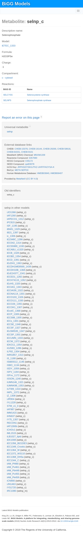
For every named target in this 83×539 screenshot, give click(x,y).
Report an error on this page (21, 117)
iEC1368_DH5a (15, 457)
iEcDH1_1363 (14, 263)
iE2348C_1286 (15, 239)
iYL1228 (11, 402)
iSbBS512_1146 (16, 361)
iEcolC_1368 (14, 310)
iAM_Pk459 (13, 477)
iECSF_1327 (14, 327)
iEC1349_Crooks (16, 446)
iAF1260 (11, 215)
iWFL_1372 (13, 392)
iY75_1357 (13, 419)
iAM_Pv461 (13, 467)
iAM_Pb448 (13, 470)
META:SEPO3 (21, 170)
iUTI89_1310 (14, 389)
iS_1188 (11, 358)
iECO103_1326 (15, 297)
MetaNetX (21, 179)
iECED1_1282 (15, 276)
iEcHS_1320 (14, 283)
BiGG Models (16, 3)
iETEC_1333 (8, 45)
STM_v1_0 (13, 406)
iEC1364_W (13, 450)
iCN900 (11, 480)
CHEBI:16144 (35, 149)
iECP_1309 (13, 314)
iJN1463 (11, 484)
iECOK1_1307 (15, 307)
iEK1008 (12, 440)
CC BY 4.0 (32, 179)
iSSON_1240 (14, 378)
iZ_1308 (11, 395)
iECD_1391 (13, 259)
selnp (10, 131)
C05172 (29, 161)
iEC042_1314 (14, 242)
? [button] (41, 117)
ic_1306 (11, 236)
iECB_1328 (13, 253)
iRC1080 (12, 491)
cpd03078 (29, 164)
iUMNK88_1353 (15, 385)
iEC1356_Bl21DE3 (17, 443)
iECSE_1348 (14, 324)
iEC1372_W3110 (16, 453)
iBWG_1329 (13, 229)
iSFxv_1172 (13, 375)
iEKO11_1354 (14, 344)
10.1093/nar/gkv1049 (69, 521)
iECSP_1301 (14, 334)
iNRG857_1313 (15, 355)
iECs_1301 (13, 321)
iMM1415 (12, 412)
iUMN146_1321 (15, 382)
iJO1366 (11, 212)
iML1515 (12, 433)
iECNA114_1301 (16, 293)
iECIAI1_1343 (14, 287)
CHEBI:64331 (13, 152)
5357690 (33, 158)
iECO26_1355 (15, 304)
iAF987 (11, 409)
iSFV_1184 (13, 372)
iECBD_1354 (14, 256)
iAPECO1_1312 (15, 219)
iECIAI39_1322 (15, 290)
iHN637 (11, 416)
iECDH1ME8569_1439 (19, 266)
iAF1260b (12, 426)
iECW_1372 (13, 341)
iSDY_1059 (13, 368)
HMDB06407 (56, 173)
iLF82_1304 (13, 351)
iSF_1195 (12, 225)
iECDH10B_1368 (16, 270)
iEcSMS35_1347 (16, 331)
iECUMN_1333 (15, 338)
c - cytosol (7, 77)
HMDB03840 (43, 173)
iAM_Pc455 (13, 474)
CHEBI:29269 (49, 149)
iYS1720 (12, 487)
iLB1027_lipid (14, 436)
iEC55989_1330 (16, 246)
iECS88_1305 (14, 317)
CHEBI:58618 (63, 149)
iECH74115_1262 (16, 280)
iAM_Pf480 (13, 463)
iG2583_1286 (14, 348)
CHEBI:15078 (21, 149)
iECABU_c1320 (15, 249)
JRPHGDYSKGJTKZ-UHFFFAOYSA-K (35, 167)
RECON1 (12, 423)
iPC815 (11, 222)
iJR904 (11, 399)
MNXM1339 (39, 155)
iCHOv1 (11, 429)
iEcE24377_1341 (16, 273)
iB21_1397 (13, 232)
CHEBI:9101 (27, 152)
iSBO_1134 (13, 365)
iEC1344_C (13, 460)
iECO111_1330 (15, 300)
